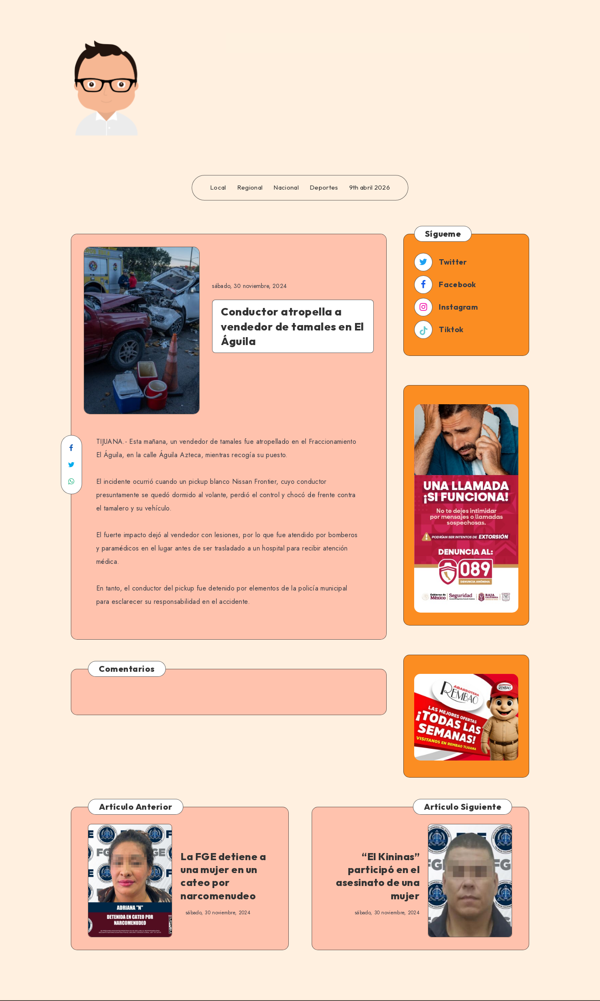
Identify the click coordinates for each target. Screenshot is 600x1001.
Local (218, 187)
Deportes (324, 187)
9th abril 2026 (369, 187)
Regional (249, 187)
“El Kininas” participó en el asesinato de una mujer (378, 876)
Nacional (285, 187)
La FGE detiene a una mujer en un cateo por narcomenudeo (223, 876)
